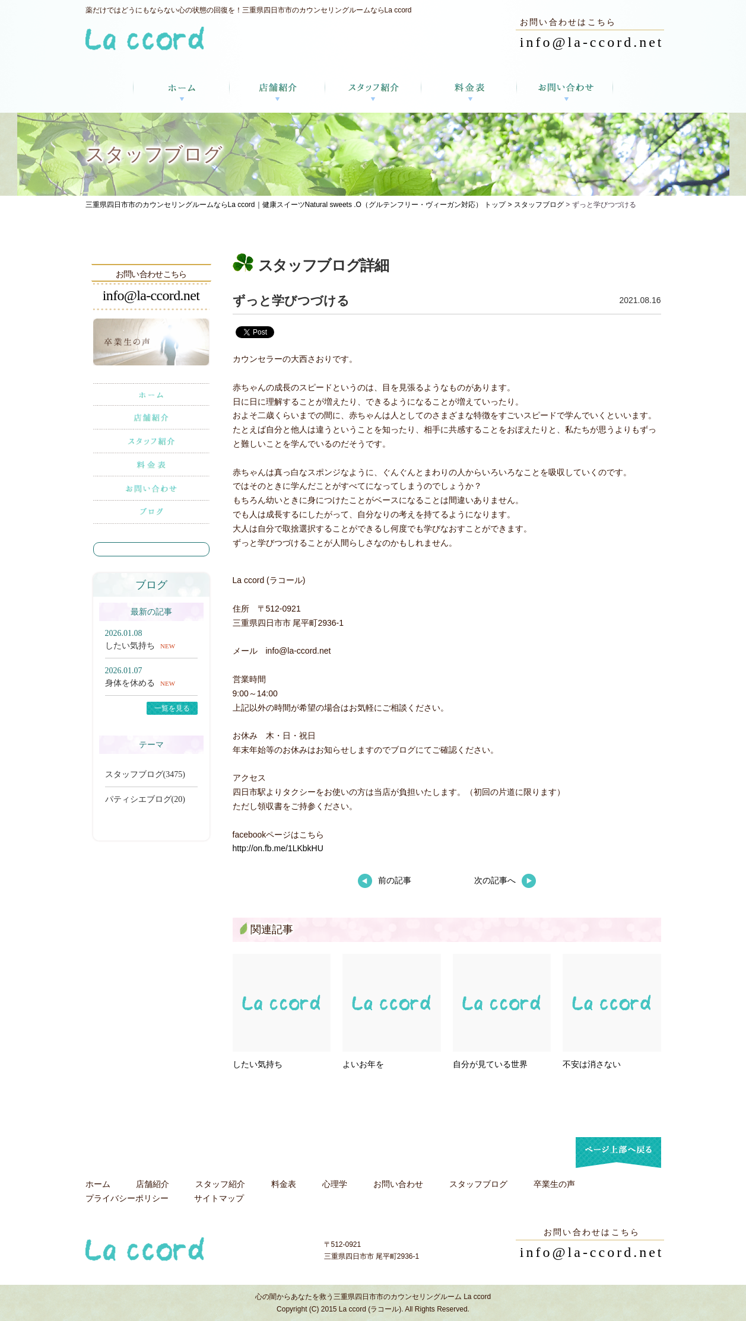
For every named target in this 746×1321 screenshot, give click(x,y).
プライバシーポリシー (127, 1198)
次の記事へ (505, 880)
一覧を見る (172, 708)
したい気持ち (257, 1064)
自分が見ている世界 (490, 1064)
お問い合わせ (398, 1184)
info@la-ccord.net (592, 42)
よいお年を (363, 1064)
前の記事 (384, 880)
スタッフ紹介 (220, 1184)
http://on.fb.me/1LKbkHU (278, 848)
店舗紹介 (152, 1184)
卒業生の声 (554, 1184)
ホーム (97, 1184)
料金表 (283, 1184)
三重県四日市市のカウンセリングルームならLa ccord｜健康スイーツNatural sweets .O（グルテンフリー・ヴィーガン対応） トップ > (299, 204)
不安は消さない (592, 1064)
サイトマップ (219, 1198)
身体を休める (130, 683)
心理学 (334, 1184)
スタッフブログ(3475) (145, 774)
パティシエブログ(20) (145, 799)
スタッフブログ (539, 204)
